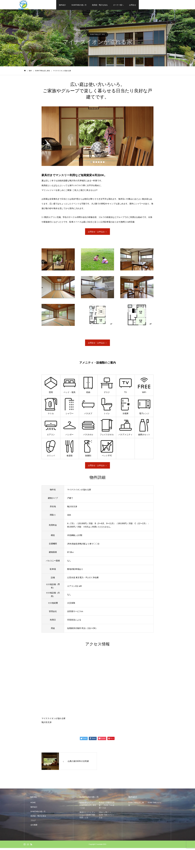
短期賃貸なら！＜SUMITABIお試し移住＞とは (87, 807)
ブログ (33, 822)
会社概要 (33, 827)
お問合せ (132, 5)
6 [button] (103, 162)
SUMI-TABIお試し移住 (97, 35)
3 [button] (96, 162)
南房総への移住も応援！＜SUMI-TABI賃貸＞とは (107, 807)
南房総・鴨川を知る (100, 5)
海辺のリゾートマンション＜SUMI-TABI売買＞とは (87, 816)
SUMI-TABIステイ (155, 804)
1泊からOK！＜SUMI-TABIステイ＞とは (107, 816)
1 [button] (91, 162)
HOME (33, 804)
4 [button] (98, 162)
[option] (97, 136)
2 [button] (94, 162)
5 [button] (101, 162)
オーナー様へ (118, 5)
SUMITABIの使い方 (78, 5)
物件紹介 (62, 5)
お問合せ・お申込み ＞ (97, 232)
